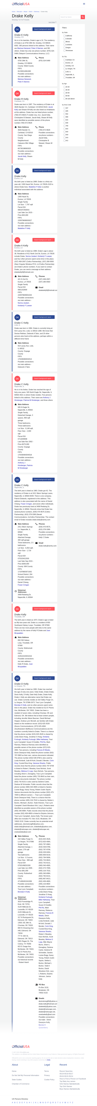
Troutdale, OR (70, 78)
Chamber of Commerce (20, 1084)
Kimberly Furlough (29, 739)
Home (14, 1071)
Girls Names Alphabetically (70, 1084)
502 (67, 114)
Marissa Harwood (23, 48)
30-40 (68, 90)
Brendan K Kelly (20, 705)
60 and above (70, 99)
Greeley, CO (70, 66)
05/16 (62, 1076)
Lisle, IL (68, 72)
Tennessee (69, 50)
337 (67, 108)
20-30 (68, 87)
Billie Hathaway (42, 739)
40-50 (68, 93)
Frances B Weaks (43, 750)
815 (67, 129)
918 (67, 135)
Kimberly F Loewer (45, 256)
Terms (46, 1071)
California (69, 36)
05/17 (71, 1074)
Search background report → (43, 29)
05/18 (66, 1074)
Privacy (47, 1075)
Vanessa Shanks (39, 763)
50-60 (68, 96)
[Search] (70, 17)
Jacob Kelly (22, 156)
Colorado (69, 39)
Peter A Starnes (37, 48)
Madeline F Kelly (35, 187)
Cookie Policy (49, 1080)
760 (67, 126)
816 (67, 132)
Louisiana (69, 45)
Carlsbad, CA (70, 60)
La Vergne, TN (70, 69)
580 (67, 117)
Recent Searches (66, 1071)
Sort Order (52, 22)
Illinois (68, 42)
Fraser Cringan (26, 504)
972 (67, 141)
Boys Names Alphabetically (70, 1089)
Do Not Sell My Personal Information (25, 1075)
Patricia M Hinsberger (31, 400)
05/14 (71, 1076)
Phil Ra (43, 742)
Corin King (49, 926)
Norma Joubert (31, 256)
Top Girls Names (66, 1086)
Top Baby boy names (67, 1081)
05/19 (62, 1074)
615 (67, 120)
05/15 (66, 1076)
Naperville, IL (70, 75)
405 (67, 111)
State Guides (17, 1080)
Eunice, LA (69, 63)
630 (67, 123)
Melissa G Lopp (27, 771)
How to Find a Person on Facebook (73, 1079)
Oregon (68, 48)
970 (67, 138)
